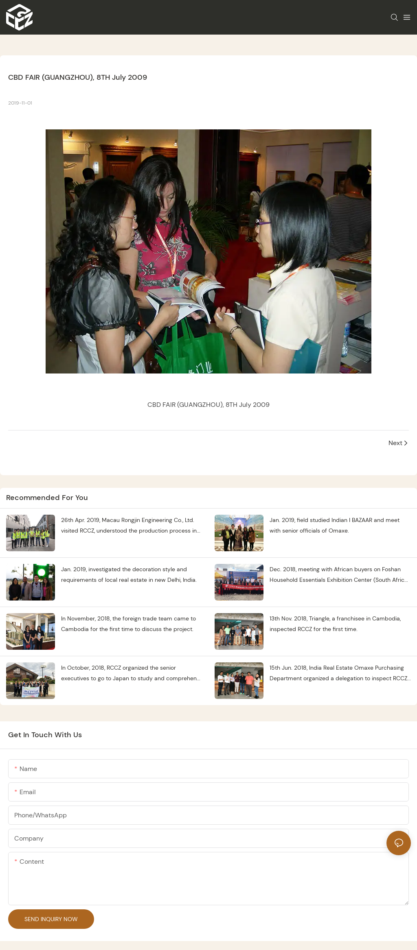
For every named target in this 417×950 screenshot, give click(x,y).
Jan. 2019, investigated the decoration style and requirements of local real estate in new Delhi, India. (129, 575)
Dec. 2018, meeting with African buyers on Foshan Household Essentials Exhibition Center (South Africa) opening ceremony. (340, 575)
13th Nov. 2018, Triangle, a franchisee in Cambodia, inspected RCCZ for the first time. (335, 624)
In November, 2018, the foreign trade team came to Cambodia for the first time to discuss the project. (128, 624)
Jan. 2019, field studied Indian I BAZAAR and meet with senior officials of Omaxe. (334, 525)
